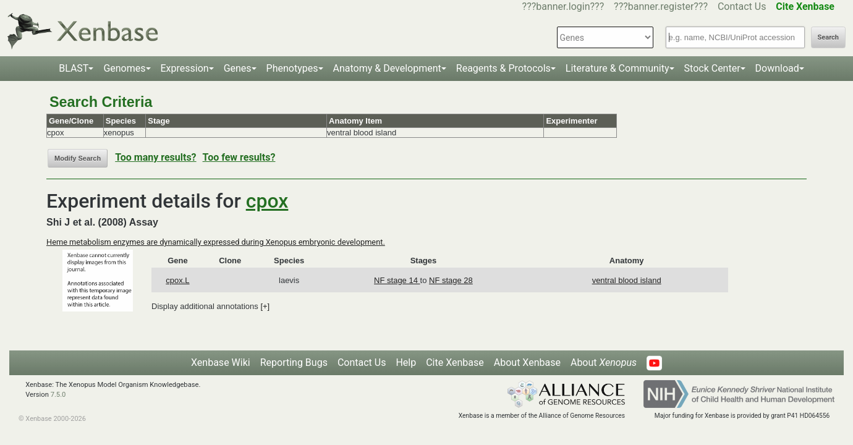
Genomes (124, 68)
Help (406, 362)
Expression (185, 68)
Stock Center (712, 68)
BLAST (73, 68)
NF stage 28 (451, 280)
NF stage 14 (397, 280)
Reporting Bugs (294, 362)
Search (828, 37)
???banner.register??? (661, 6)
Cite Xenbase (455, 362)
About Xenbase (527, 362)
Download (777, 68)
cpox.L (177, 280)
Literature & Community (617, 68)
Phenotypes (292, 68)
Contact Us (742, 6)
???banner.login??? (563, 6)
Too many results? (155, 157)
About (604, 362)
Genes (238, 68)
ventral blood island (626, 280)
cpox (267, 201)
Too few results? (239, 157)
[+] (264, 306)
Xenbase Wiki (220, 362)
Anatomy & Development (387, 68)
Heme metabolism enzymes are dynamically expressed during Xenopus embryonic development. (215, 242)
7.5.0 (58, 395)
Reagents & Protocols (503, 68)
